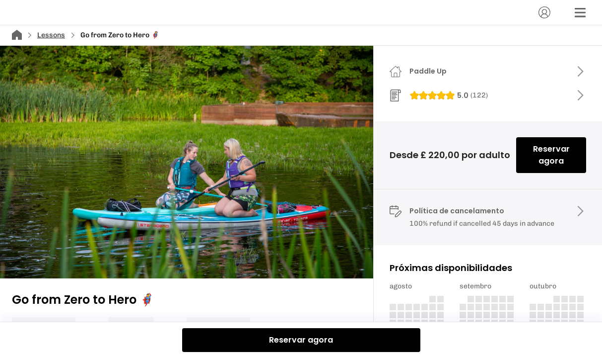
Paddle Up (428, 71)
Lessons (51, 35)
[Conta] (544, 12)
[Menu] (580, 12)
